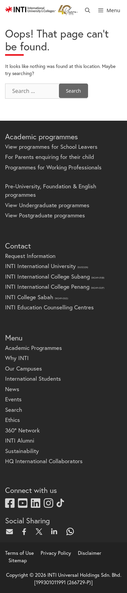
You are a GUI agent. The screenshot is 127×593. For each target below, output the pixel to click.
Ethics (12, 420)
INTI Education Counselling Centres (49, 307)
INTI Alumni (19, 440)
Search (13, 409)
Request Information (30, 256)
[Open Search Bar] (87, 10)
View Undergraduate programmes (47, 205)
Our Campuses (23, 368)
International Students (33, 378)
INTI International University (46, 266)
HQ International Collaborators (44, 461)
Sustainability (22, 451)
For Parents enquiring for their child (49, 157)
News (12, 389)
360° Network (22, 430)
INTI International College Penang (54, 286)
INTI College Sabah (36, 297)
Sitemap (17, 560)
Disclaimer (89, 552)
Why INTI (17, 358)
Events (13, 399)
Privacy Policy (56, 552)
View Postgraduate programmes (45, 215)
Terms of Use (19, 552)
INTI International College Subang (54, 276)
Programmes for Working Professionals (53, 167)
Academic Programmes (33, 348)
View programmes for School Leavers (51, 146)
